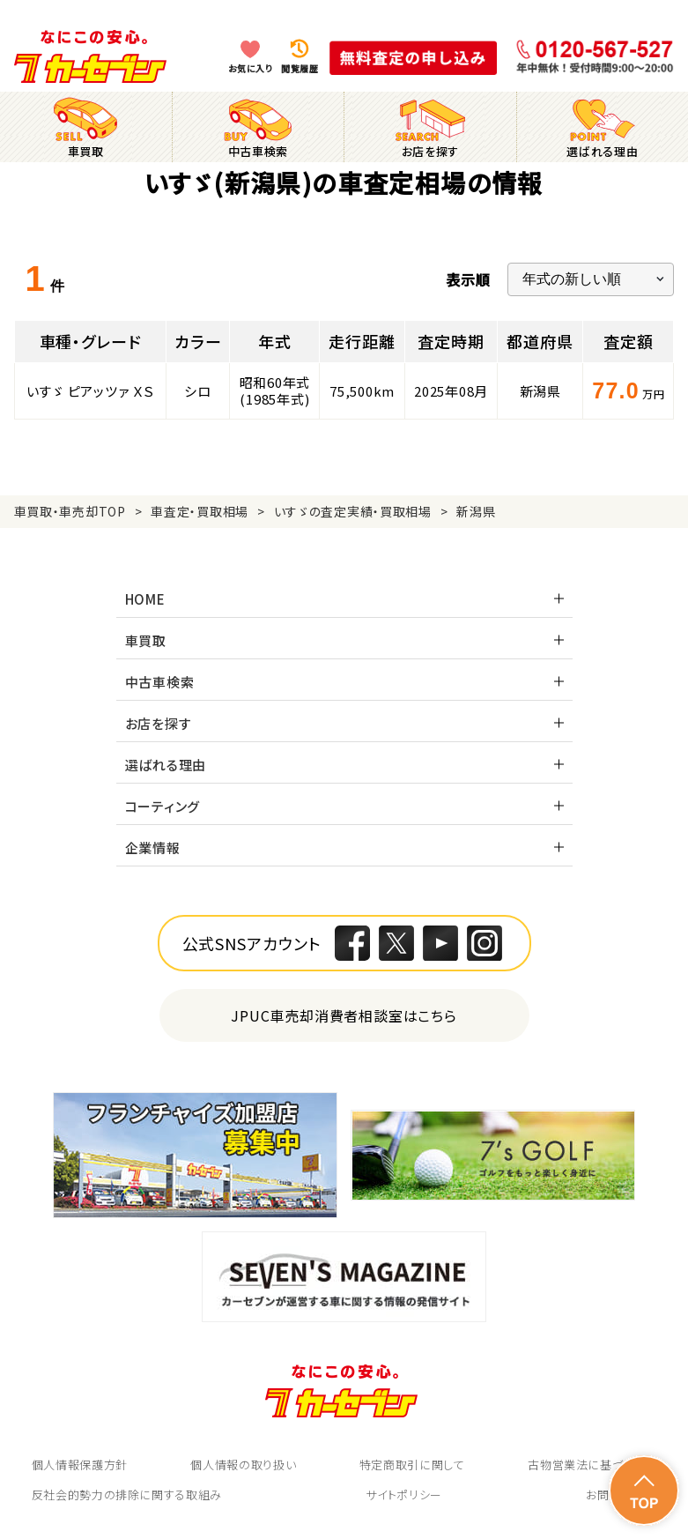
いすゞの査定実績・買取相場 (353, 511)
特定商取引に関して (412, 1464)
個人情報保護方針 (80, 1464)
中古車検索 (160, 682)
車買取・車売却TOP (70, 511)
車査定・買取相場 (199, 511)
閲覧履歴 (299, 68)
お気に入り (250, 68)
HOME (145, 599)
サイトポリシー (404, 1494)
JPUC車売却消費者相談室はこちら (344, 1015)
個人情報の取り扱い (243, 1464)
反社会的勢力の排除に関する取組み (127, 1494)
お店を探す (158, 723)
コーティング (163, 806)
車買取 (145, 640)
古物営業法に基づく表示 (592, 1464)
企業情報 (153, 847)
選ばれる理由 (166, 764)
